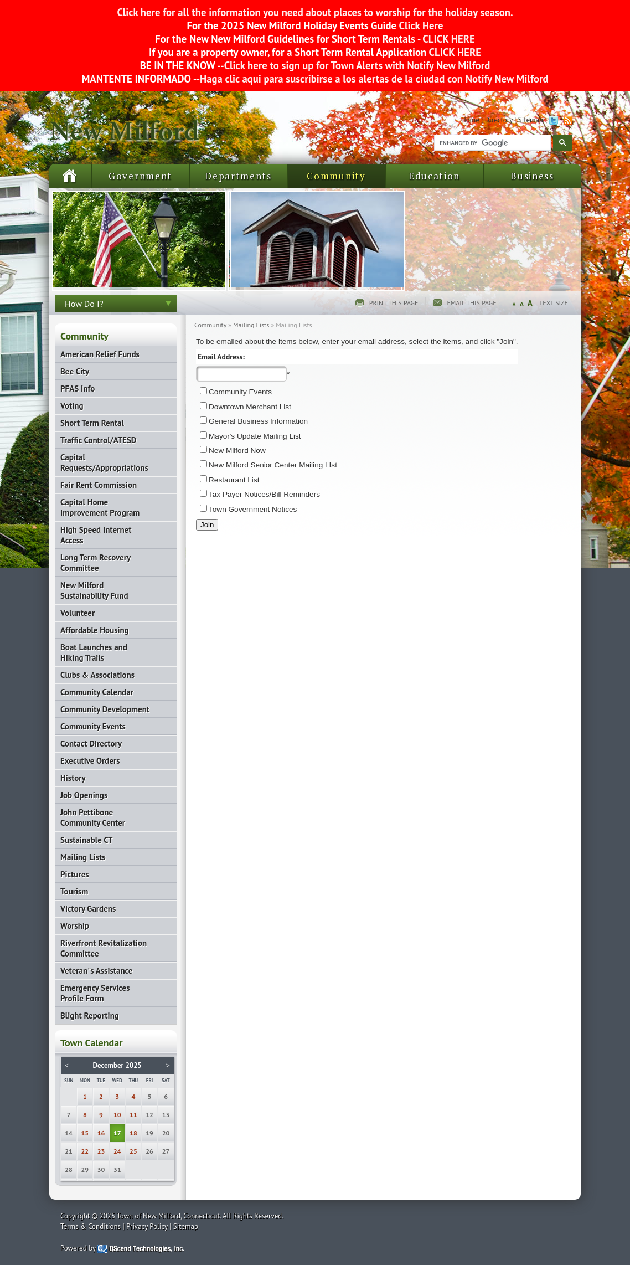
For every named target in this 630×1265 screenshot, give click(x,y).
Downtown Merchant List (250, 407)
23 (101, 1151)
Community (336, 175)
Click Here (421, 25)
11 (133, 1114)
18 (133, 1133)
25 (133, 1151)
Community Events (240, 392)
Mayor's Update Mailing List (255, 436)
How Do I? (84, 303)
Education (434, 175)
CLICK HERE (447, 38)
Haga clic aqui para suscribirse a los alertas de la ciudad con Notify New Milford (374, 78)
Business (532, 175)
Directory (499, 120)
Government (140, 175)
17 (117, 1133)
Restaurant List (234, 480)
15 (85, 1133)
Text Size (553, 303)
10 (117, 1114)
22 (85, 1151)
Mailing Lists (251, 325)
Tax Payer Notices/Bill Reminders (264, 494)
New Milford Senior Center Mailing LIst (273, 465)
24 (117, 1151)
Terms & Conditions (90, 1226)
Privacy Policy (147, 1226)
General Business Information (258, 421)
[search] (491, 143)
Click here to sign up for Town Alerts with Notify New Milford (357, 65)
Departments (238, 175)
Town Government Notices (253, 509)
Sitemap (530, 120)
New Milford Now (237, 450)
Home (470, 120)
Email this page (471, 303)
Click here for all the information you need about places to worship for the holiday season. (315, 12)
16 (101, 1133)
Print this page (394, 303)
